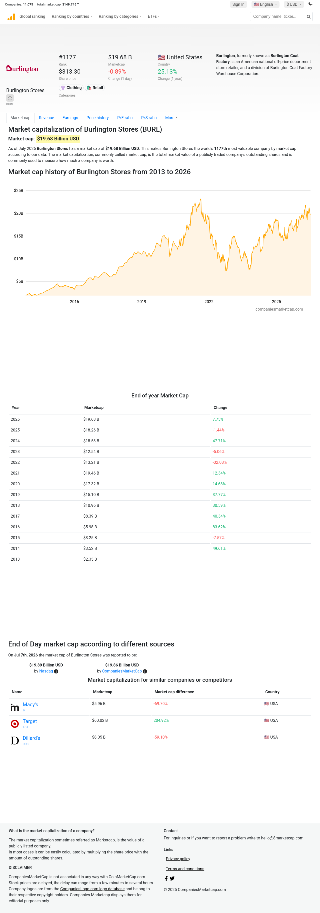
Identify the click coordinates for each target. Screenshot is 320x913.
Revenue (46, 117)
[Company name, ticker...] (281, 16)
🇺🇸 (264, 4)
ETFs (152, 16)
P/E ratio (125, 117)
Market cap (20, 117)
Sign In (238, 4)
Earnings (70, 117)
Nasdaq (46, 671)
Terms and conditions (185, 868)
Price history (97, 117)
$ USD (292, 4)
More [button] (169, 117)
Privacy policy (178, 858)
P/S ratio (149, 117)
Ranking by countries (70, 16)
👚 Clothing (71, 87)
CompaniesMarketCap (122, 671)
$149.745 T (70, 4)
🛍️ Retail (95, 87)
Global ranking (32, 16)
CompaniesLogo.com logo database (92, 888)
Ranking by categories (118, 16)
